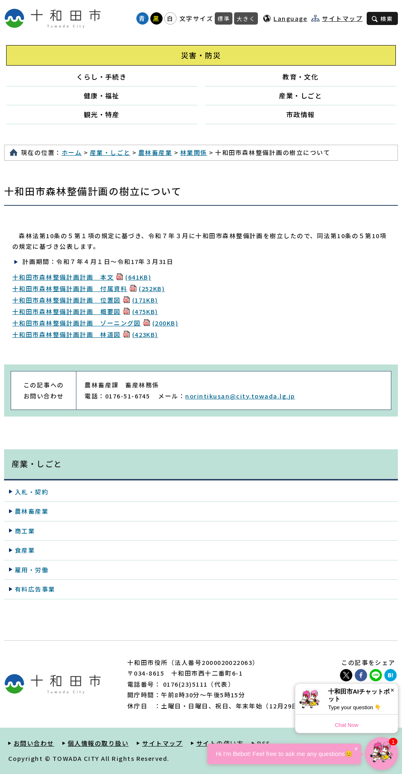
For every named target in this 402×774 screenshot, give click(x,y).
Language (290, 18)
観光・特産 (101, 114)
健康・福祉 (101, 95)
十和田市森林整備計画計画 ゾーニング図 (95, 323)
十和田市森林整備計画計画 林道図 (85, 334)
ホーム (72, 152)
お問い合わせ (34, 743)
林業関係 (193, 152)
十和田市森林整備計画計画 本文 (81, 277)
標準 (223, 18)
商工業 (25, 530)
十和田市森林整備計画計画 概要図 (85, 311)
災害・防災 (201, 55)
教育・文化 (300, 77)
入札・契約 (31, 491)
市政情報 (300, 114)
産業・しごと (300, 95)
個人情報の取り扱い (98, 743)
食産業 (25, 550)
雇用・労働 (31, 569)
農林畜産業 (155, 152)
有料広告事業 (35, 589)
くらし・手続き (101, 77)
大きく (246, 18)
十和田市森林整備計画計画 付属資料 (88, 288)
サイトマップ (342, 18)
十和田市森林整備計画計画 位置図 (85, 300)
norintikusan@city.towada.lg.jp (240, 396)
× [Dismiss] (392, 690)
